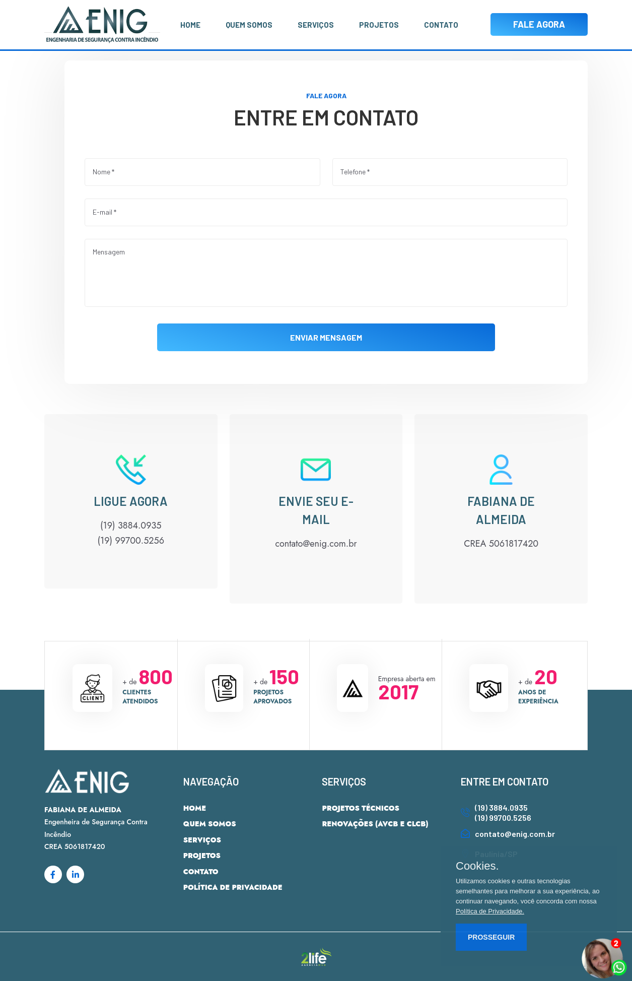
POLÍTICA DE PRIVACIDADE (233, 887)
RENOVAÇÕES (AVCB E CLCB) (375, 824)
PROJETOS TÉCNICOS (360, 808)
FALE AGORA (539, 24)
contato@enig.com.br (515, 833)
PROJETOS (379, 24)
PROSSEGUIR (491, 937)
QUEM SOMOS (249, 24)
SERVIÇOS (316, 24)
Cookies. (477, 866)
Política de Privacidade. (490, 911)
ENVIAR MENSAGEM (326, 337)
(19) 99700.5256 (503, 817)
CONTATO (441, 24)
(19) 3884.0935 (501, 807)
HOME (190, 24)
